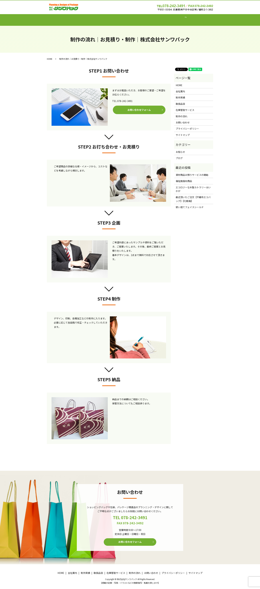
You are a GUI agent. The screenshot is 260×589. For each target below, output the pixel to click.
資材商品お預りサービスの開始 (192, 171)
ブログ (179, 155)
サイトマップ (183, 131)
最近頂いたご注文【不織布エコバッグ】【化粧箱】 (193, 195)
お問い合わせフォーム (139, 107)
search (192, 18)
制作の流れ (159, 18)
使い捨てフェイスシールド (190, 204)
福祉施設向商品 (184, 177)
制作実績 (102, 18)
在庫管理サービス (137, 18)
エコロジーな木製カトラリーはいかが (193, 185)
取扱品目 (117, 18)
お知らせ (180, 148)
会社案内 (86, 18)
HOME (72, 18)
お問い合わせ (178, 18)
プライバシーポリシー (187, 125)
